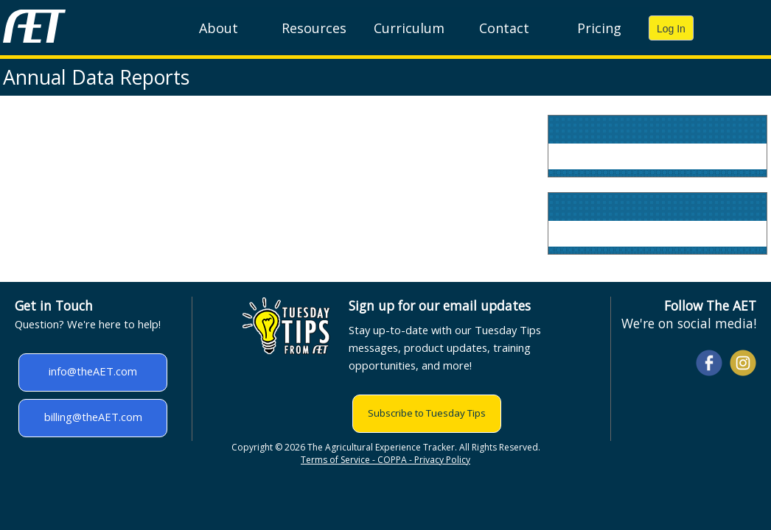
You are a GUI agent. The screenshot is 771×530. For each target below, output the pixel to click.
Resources (314, 28)
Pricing (599, 28)
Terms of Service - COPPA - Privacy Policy (385, 459)
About (218, 28)
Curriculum (409, 28)
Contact (504, 28)
